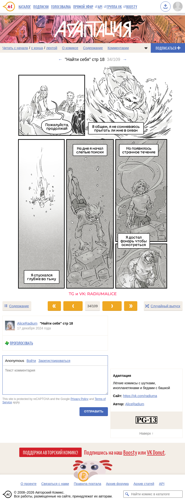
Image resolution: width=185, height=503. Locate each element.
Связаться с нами (55, 484)
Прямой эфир (83, 6)
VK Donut (156, 452)
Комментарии (118, 48)
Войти (31, 361)
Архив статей (143, 484)
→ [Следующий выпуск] (125, 59)
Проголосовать (21, 343)
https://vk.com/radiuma (140, 396)
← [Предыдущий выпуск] (60, 59)
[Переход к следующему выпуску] (92, 181)
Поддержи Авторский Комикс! (50, 452)
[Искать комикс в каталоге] (127, 494)
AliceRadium (134, 404)
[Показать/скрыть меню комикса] (146, 48)
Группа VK (114, 6)
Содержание (93, 48)
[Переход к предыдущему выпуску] (23, 181)
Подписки (41, 6)
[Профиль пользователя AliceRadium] (10, 326)
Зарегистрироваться (54, 361)
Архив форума (117, 484)
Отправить (93, 411)
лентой (51, 48)
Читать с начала (15, 48)
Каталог (25, 6)
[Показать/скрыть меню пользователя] (177, 6)
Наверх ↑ (146, 433)
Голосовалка (61, 6)
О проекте (28, 484)
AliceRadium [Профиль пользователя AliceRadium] (27, 323)
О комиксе (70, 48)
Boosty (131, 6)
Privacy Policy (79, 399)
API (100, 6)
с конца (37, 48)
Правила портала (87, 484)
